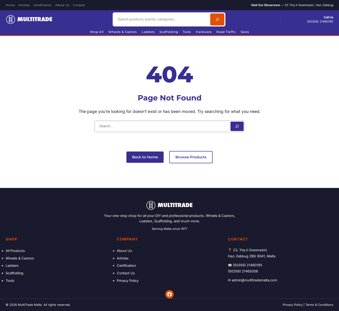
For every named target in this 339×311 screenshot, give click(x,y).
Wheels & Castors (20, 258)
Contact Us (126, 273)
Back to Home (145, 157)
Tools (10, 281)
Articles (123, 258)
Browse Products (190, 157)
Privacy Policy (128, 281)
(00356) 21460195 (320, 21)
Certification (126, 265)
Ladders (12, 265)
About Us (124, 251)
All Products (15, 251)
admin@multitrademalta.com (254, 280)
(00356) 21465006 (243, 271)
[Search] (217, 19)
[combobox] (161, 19)
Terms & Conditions (319, 305)
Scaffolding (14, 273)
